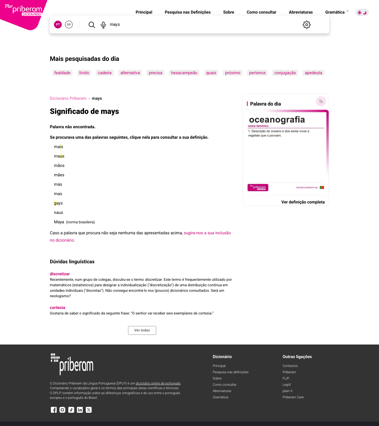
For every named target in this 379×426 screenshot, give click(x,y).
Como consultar (261, 12)
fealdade (62, 72)
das (88, 137)
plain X (287, 391)
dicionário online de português (158, 384)
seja (113, 232)
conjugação (285, 72)
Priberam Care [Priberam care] (293, 397)
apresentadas (156, 232)
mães (59, 174)
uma (79, 137)
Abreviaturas (301, 12)
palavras (100, 137)
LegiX (287, 385)
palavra (70, 232)
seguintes (118, 137)
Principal (144, 12)
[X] (89, 412)
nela (146, 137)
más (58, 184)
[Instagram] (62, 412)
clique (135, 137)
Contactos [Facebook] (290, 366)
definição (198, 137)
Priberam (289, 372)
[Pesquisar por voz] (103, 24)
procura (93, 232)
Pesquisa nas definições (230, 372)
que (81, 232)
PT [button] (58, 24)
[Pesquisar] (92, 24)
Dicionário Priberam (68, 98)
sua (185, 137)
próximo (232, 72)
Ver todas (142, 330)
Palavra (57, 126)
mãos (59, 165)
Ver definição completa (303, 202)
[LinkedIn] (80, 412)
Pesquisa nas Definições (188, 12)
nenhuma (127, 232)
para (155, 137)
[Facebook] (54, 412)
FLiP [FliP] (286, 379)
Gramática (337, 12)
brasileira (86, 222)
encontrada (83, 126)
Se (52, 137)
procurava (65, 137)
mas (58, 146)
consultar (169, 137)
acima (176, 232)
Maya (59, 221)
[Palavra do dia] (321, 101)
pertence (257, 72)
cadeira (105, 72)
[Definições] (307, 24)
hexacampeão (184, 72)
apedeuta (313, 72)
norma (72, 222)
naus (58, 212)
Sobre (228, 12)
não (68, 126)
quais (211, 72)
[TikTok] (71, 412)
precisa (155, 72)
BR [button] (69, 24)
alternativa (130, 72)
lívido (84, 72)
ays (58, 203)
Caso (54, 232)
